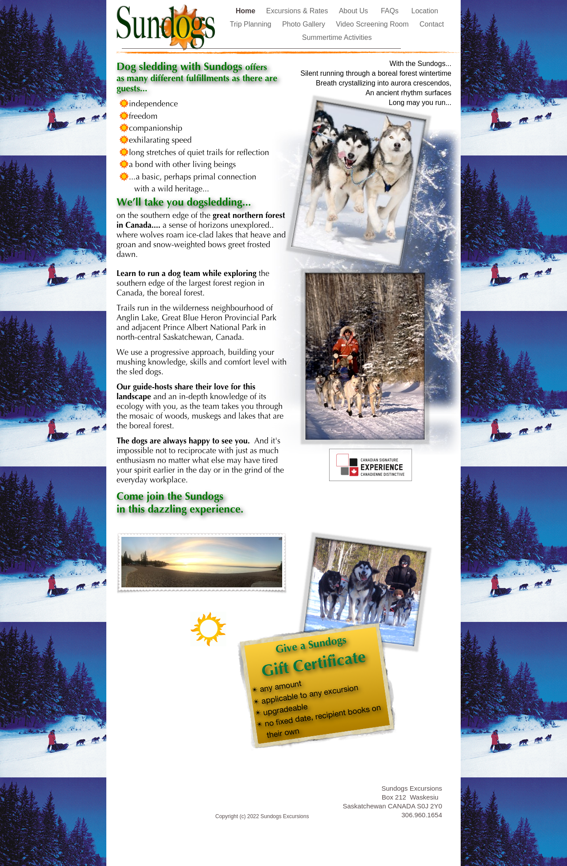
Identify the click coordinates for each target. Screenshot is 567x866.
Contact (431, 24)
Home (246, 11)
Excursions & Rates (298, 11)
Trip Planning (251, 24)
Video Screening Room (373, 24)
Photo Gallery (304, 24)
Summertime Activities (337, 37)
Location (425, 11)
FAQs (392, 11)
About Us (355, 11)
